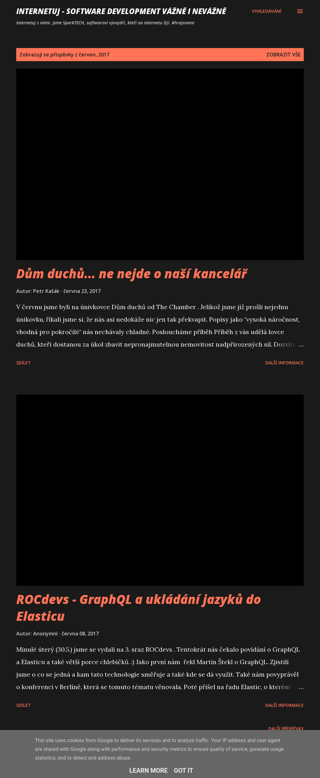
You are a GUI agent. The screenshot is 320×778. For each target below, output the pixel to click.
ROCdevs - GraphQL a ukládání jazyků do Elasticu (138, 607)
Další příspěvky (286, 729)
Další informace (284, 363)
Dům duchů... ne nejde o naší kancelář (131, 273)
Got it (183, 770)
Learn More (148, 770)
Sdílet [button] (23, 363)
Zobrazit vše (283, 54)
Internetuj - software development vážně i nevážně (121, 11)
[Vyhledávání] (266, 11)
